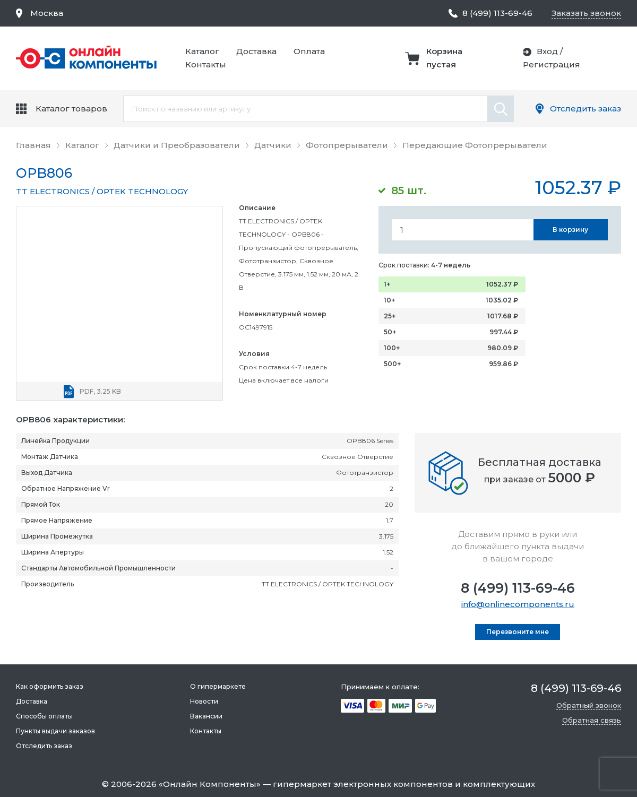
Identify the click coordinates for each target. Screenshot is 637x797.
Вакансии (206, 716)
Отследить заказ (585, 108)
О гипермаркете (218, 686)
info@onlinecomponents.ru (517, 604)
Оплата (309, 51)
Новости (204, 701)
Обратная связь (591, 720)
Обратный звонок (588, 705)
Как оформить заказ (49, 686)
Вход (547, 51)
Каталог (202, 51)
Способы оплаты (44, 716)
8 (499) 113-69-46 (518, 588)
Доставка (256, 51)
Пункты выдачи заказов (55, 731)
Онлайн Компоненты (209, 784)
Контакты (205, 64)
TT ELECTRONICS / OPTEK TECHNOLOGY (102, 191)
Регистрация (551, 64)
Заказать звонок (586, 13)
